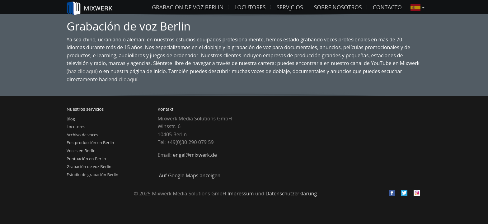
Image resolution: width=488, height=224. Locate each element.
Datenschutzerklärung (291, 193)
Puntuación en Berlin (86, 158)
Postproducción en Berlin (90, 142)
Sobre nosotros (338, 7)
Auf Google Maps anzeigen (190, 175)
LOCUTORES (249, 7)
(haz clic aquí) (82, 71)
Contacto (387, 7)
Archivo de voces (82, 135)
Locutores (76, 126)
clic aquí (128, 79)
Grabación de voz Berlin (187, 7)
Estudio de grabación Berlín (92, 174)
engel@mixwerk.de (195, 155)
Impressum (241, 193)
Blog (71, 119)
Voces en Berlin (81, 150)
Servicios (290, 7)
